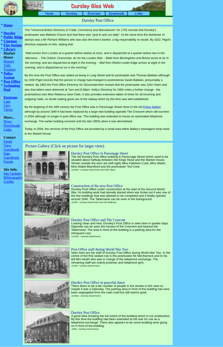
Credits (9, 181)
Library (10, 49)
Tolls (7, 65)
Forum (8, 162)
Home (8, 25)
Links (8, 129)
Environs (10, 97)
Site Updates (13, 173)
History (9, 61)
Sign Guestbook (11, 155)
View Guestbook (11, 147)
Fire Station (13, 45)
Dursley (9, 33)
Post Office (12, 81)
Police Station (9, 75)
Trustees (10, 69)
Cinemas (10, 41)
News (8, 121)
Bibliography (13, 177)
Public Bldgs (13, 37)
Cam (7, 101)
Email (8, 141)
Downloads (12, 125)
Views (8, 109)
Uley (7, 105)
